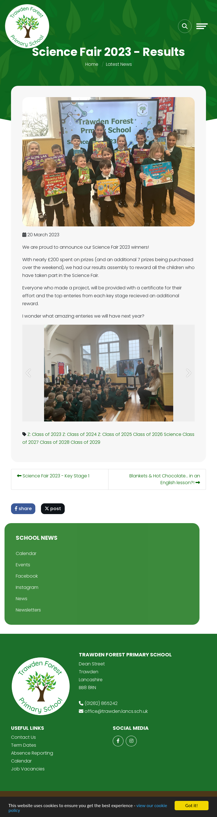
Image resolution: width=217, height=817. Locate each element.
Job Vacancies (28, 769)
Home (91, 64)
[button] (29, 373)
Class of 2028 (55, 442)
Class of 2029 (86, 442)
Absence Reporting (32, 753)
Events (13, 565)
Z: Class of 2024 (80, 434)
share (23, 508)
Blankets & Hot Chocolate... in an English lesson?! (165, 479)
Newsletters (18, 610)
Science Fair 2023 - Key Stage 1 (54, 476)
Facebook (17, 576)
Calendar (16, 553)
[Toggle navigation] (202, 26)
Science (173, 434)
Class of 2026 (148, 434)
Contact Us (23, 737)
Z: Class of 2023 (45, 434)
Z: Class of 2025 (115, 434)
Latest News (119, 64)
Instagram (17, 587)
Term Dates (23, 745)
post (53, 508)
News (11, 598)
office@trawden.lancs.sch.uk (116, 711)
